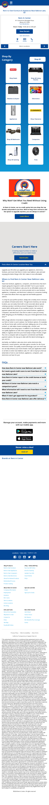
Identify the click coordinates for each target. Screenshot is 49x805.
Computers (36, 139)
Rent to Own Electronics (10, 576)
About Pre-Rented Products (11, 578)
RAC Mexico (28, 617)
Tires (35, 160)
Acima (26, 622)
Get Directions (24, 36)
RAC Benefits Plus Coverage (32, 620)
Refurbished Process (9, 581)
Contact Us (7, 617)
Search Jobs (23, 258)
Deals (26, 590)
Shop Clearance (36, 119)
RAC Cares (6, 598)
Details (25, 40)
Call (32, 40)
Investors (6, 595)
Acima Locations (8, 603)
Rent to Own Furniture (10, 568)
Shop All (37, 59)
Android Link (24, 432)
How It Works (28, 576)
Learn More (24, 216)
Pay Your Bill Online (30, 568)
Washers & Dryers (13, 99)
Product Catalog (8, 584)
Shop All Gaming (13, 160)
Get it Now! (28, 612)
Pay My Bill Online (8, 625)
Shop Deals (13, 78)
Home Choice (28, 614)
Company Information (10, 590)
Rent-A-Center (24, 18)
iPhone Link (24, 439)
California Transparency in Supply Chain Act (25, 636)
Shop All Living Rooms (36, 79)
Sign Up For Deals (29, 592)
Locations (15, 553)
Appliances (13, 119)
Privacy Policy (14, 633)
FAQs (26, 578)
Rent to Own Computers (10, 573)
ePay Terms (35, 633)
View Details (24, 31)
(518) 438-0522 (25, 24)
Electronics (36, 99)
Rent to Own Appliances (10, 570)
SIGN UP (24, 452)
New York (23, 553)
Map (17, 40)
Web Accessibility (25, 633)
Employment (7, 592)
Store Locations (8, 600)
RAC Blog (6, 606)
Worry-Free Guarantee (10, 612)
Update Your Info (29, 573)
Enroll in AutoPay (29, 570)
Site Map (6, 622)
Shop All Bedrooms (13, 139)
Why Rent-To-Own (9, 614)
